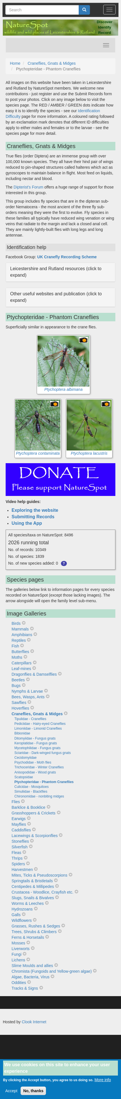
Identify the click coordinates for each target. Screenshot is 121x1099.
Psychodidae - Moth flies (32, 762)
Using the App (27, 523)
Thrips (17, 858)
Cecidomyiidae (25, 758)
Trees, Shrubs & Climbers (34, 931)
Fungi (16, 954)
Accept (11, 1094)
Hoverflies (20, 708)
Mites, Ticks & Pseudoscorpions (39, 875)
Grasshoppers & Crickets (34, 813)
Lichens (18, 960)
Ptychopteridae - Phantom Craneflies (44, 782)
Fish (15, 646)
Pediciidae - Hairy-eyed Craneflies (39, 724)
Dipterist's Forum (28, 187)
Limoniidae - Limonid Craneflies (38, 729)
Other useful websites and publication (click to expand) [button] (56, 297)
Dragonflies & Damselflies (34, 674)
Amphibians (22, 634)
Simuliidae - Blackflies (30, 792)
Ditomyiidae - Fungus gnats (35, 738)
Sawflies (19, 702)
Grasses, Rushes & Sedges (36, 926)
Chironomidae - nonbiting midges (39, 796)
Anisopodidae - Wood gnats (35, 772)
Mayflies (19, 824)
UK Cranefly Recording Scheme (67, 257)
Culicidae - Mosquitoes (31, 787)
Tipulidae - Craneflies (30, 719)
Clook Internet (34, 1022)
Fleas (16, 852)
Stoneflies (20, 841)
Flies (16, 801)
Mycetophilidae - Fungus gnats (37, 748)
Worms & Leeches (28, 903)
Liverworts (21, 948)
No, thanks (33, 1094)
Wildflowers (22, 920)
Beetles (18, 680)
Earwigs (19, 818)
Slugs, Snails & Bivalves (33, 898)
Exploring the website (35, 510)
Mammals (20, 629)
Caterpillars (22, 663)
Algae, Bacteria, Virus (30, 977)
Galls (16, 914)
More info (102, 1083)
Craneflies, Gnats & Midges (52, 63)
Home (15, 63)
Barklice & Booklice (28, 807)
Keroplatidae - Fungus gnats (35, 743)
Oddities (19, 982)
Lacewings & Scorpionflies (35, 835)
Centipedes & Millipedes (33, 886)
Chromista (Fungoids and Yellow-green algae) (52, 971)
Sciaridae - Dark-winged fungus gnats (42, 753)
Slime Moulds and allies (32, 965)
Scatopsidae (23, 777)
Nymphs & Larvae (27, 691)
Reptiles (19, 640)
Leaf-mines (21, 668)
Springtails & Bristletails (32, 881)
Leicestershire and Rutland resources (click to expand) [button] (56, 272)
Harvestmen (22, 869)
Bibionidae (22, 733)
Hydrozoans (22, 909)
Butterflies (20, 651)
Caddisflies (21, 830)
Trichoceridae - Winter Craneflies (39, 767)
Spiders (18, 864)
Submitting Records (33, 516)
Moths (17, 657)
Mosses (18, 943)
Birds (16, 623)
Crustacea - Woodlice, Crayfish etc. (42, 892)
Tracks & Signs (25, 988)
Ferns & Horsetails (28, 937)
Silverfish (20, 847)
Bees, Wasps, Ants (28, 697)
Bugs (16, 685)
